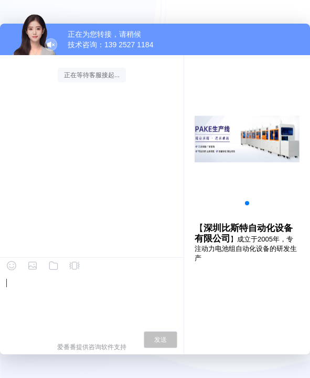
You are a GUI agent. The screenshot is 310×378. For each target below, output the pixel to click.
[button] (247, 203)
